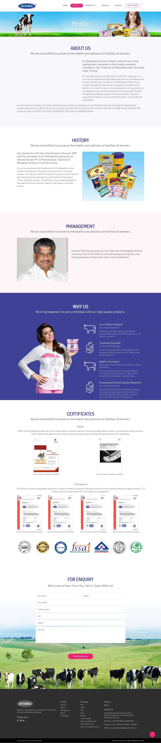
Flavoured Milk (86, 719)
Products (91, 5)
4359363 (134, 725)
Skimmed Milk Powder (89, 721)
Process (105, 5)
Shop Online (133, 5)
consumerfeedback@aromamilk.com (123, 728)
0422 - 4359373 (117, 725)
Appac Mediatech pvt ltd (135, 741)
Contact (118, 5)
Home (65, 5)
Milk (82, 705)
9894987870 (129, 721)
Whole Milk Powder (87, 724)
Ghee (82, 713)
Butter (83, 708)
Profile (77, 5)
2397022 (126, 725)
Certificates (65, 716)
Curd (82, 710)
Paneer (83, 716)
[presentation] (52, 649)
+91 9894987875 (118, 721)
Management (65, 710)
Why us (63, 713)
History (63, 708)
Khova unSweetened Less (90, 727)
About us (64, 705)
